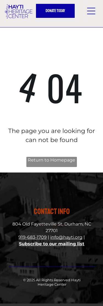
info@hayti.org (66, 237)
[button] (91, 11)
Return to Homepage (51, 160)
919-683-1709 (32, 237)
